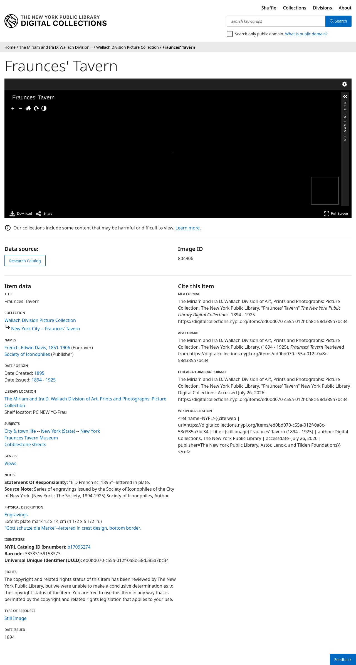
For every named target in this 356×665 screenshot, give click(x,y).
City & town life (20, 431)
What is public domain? (306, 33)
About (345, 8)
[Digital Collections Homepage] (55, 21)
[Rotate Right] (36, 108)
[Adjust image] (44, 108)
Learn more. (188, 228)
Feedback (343, 659)
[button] (345, 96)
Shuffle (268, 8)
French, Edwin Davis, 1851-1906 (37, 347)
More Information (345, 104)
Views (10, 463)
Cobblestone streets (25, 444)
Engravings (16, 515)
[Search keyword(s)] (276, 21)
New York (90, 431)
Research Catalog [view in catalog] (25, 260)
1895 (39, 373)
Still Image (15, 618)
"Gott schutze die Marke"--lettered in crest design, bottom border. (72, 528)
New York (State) (58, 431)
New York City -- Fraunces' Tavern (45, 329)
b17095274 (78, 547)
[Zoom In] (13, 108)
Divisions (322, 8)
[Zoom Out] (20, 108)
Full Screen (336, 213)
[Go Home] (28, 108)
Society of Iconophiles (27, 354)
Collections (294, 8)
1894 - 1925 (44, 380)
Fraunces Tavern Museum (31, 438)
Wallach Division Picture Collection (40, 320)
